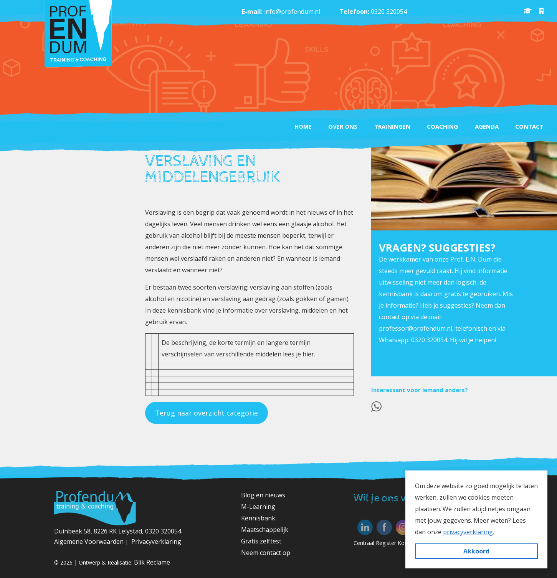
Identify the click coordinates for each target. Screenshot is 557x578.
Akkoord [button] (476, 551)
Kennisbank (258, 518)
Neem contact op (265, 552)
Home (302, 126)
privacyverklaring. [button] (468, 532)
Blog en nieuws (263, 495)
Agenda (486, 126)
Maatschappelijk (264, 529)
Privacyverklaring (156, 541)
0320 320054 (389, 11)
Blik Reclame (152, 562)
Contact (529, 126)
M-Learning (258, 506)
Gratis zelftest (261, 541)
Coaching (442, 126)
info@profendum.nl (292, 11)
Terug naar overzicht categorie (206, 412)
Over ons (342, 126)
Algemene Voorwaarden (89, 541)
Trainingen (392, 126)
